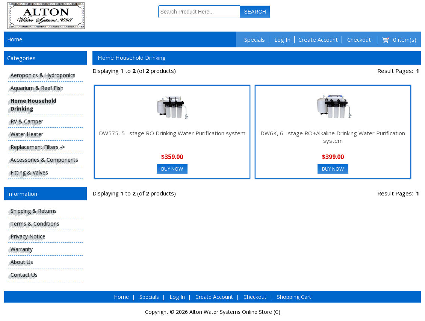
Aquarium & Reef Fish (37, 87)
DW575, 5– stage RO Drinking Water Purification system (172, 133)
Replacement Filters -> (38, 146)
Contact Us (24, 274)
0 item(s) (404, 39)
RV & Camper (27, 121)
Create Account (318, 39)
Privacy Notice (28, 236)
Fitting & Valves (29, 172)
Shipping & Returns (34, 210)
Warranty (22, 249)
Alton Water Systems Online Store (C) (234, 311)
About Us (22, 261)
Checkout (359, 39)
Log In (282, 39)
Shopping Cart (294, 296)
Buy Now (172, 168)
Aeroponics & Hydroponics (43, 75)
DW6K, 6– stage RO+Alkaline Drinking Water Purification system (332, 136)
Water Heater (27, 134)
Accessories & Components (44, 159)
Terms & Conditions (35, 223)
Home (14, 39)
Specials (254, 39)
